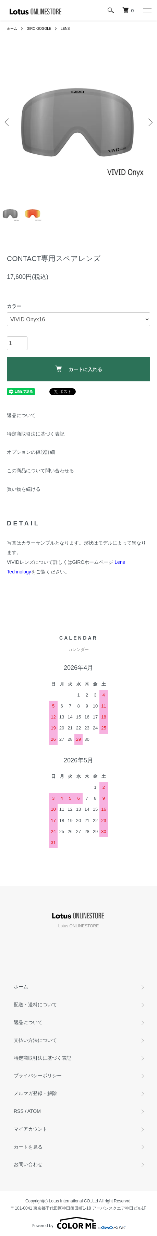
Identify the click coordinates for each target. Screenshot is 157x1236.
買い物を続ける (23, 489)
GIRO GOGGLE (39, 29)
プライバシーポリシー (38, 1075)
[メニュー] (146, 10)
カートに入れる (78, 369)
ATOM (34, 1111)
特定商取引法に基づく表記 (35, 434)
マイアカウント (30, 1129)
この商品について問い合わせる (40, 470)
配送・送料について (35, 1004)
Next (149, 122)
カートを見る (28, 1147)
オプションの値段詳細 (31, 452)
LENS (65, 29)
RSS (19, 1111)
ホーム (12, 29)
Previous (7, 122)
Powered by (78, 1223)
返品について (21, 415)
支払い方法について (35, 1040)
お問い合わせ (28, 1164)
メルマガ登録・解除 (35, 1093)
